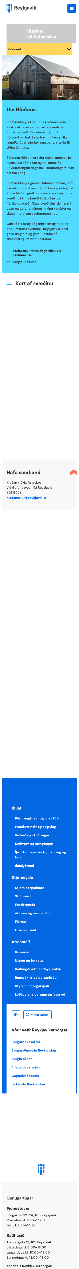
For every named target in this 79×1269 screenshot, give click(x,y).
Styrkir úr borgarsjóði (32, 986)
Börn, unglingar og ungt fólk (37, 818)
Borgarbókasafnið (26, 1042)
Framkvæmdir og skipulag (35, 827)
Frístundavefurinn (26, 1067)
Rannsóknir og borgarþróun (36, 977)
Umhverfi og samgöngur (34, 843)
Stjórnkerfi (23, 896)
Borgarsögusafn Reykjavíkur (34, 1050)
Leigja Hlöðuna (24, 262)
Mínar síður (39, 1015)
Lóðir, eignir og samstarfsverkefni (41, 994)
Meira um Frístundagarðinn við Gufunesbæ (37, 253)
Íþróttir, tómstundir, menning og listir (40, 854)
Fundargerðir (25, 904)
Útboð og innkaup (29, 960)
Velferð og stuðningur (32, 835)
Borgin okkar (22, 1059)
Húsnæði (22, 952)
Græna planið (25, 930)
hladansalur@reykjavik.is (26, 497)
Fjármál (21, 921)
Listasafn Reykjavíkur (28, 1084)
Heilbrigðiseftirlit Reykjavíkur (38, 969)
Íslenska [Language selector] (16, 1014)
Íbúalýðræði (24, 866)
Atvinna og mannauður (33, 913)
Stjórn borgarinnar (29, 888)
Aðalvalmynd (71, 8)
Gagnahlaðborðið (25, 1076)
